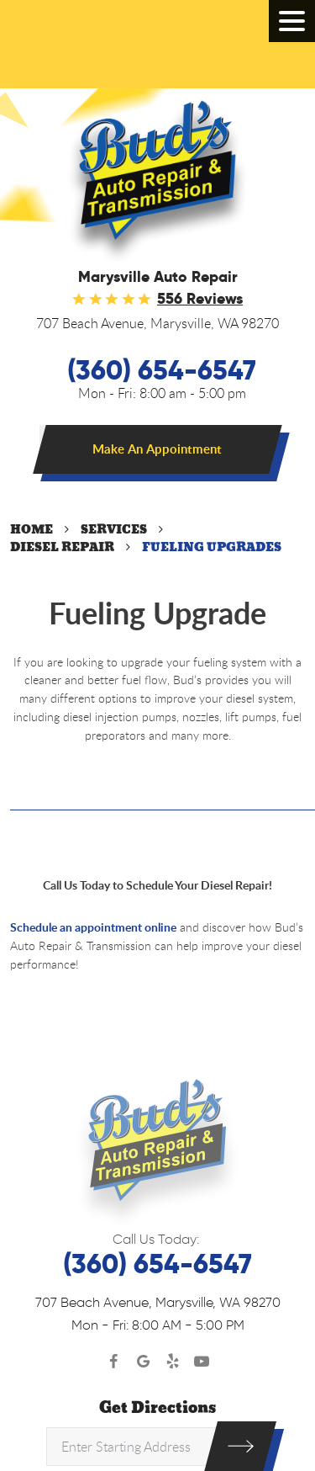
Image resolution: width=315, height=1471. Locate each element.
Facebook (114, 1362)
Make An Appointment (157, 449)
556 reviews (200, 298)
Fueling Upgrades (211, 547)
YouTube (202, 1362)
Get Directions (157, 1407)
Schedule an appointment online (93, 927)
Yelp (172, 1362)
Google (143, 1362)
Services (114, 529)
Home (31, 529)
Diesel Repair (62, 547)
